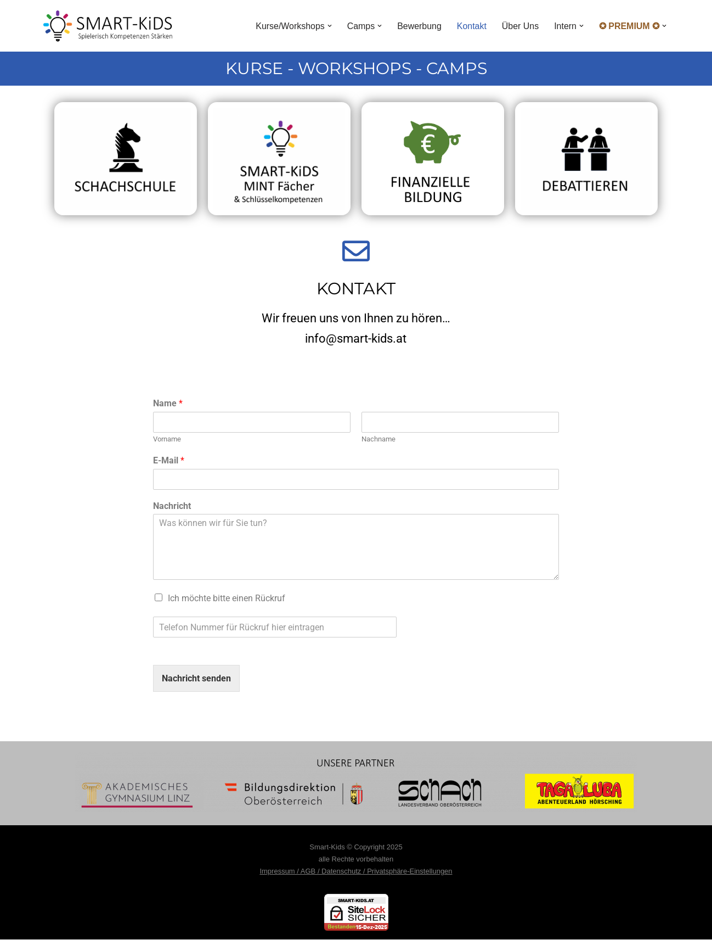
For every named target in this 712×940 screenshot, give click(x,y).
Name (168, 403)
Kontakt (471, 26)
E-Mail (168, 460)
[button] (328, 26)
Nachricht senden (196, 679)
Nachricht (172, 506)
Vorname (167, 439)
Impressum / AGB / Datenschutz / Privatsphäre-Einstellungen (355, 872)
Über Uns (520, 26)
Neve (53, 839)
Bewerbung (419, 26)
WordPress (154, 839)
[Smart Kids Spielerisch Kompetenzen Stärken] (107, 26)
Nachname (378, 439)
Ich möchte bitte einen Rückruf (226, 599)
